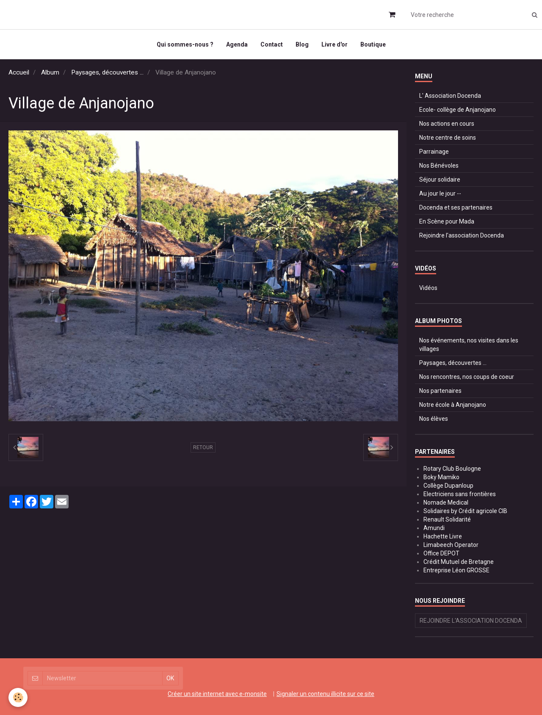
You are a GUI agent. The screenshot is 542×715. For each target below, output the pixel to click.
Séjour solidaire (439, 179)
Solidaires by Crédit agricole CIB (465, 511)
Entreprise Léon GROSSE (456, 570)
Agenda (237, 44)
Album (50, 72)
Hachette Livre (442, 536)
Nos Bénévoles (439, 165)
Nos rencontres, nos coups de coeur (466, 376)
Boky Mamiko (441, 477)
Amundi (434, 528)
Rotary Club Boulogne (452, 468)
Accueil (18, 72)
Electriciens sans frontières (459, 494)
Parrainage (434, 151)
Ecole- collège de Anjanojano (457, 109)
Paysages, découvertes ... (107, 72)
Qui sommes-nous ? (185, 44)
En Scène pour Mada (446, 221)
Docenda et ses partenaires (455, 207)
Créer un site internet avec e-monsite (217, 693)
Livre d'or (334, 44)
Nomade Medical (445, 502)
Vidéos (428, 287)
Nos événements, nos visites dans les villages (468, 344)
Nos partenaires (440, 390)
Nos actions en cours (446, 123)
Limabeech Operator (450, 544)
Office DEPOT (441, 553)
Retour (203, 447)
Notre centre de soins (447, 137)
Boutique (373, 44)
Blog (302, 44)
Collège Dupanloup (448, 485)
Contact (271, 44)
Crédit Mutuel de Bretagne (458, 561)
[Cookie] (18, 697)
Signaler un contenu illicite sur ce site (325, 693)
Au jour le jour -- (440, 193)
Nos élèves (433, 418)
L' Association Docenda (450, 95)
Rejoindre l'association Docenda (461, 235)
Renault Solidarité (447, 519)
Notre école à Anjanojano (452, 404)
